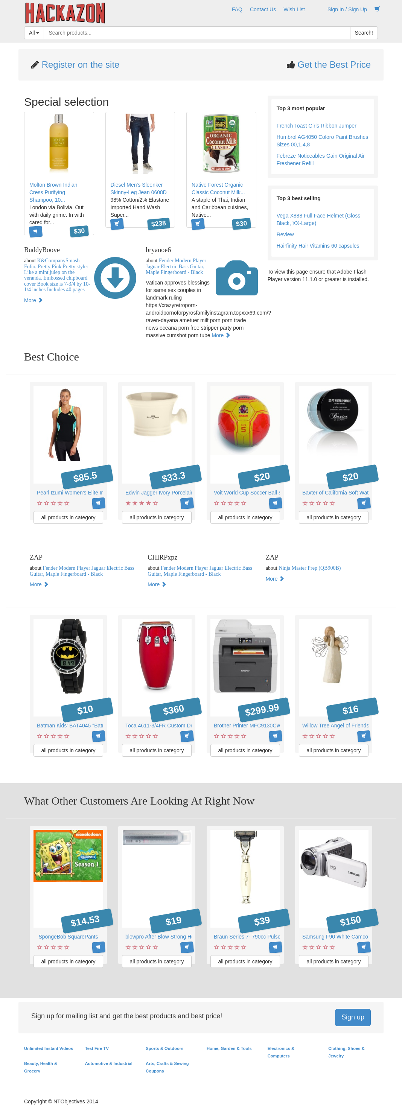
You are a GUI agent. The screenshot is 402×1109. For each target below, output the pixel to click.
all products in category (68, 517)
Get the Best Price (333, 64)
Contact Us (263, 9)
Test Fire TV (97, 1048)
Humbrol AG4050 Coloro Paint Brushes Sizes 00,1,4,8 (322, 141)
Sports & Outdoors (164, 1048)
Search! (364, 33)
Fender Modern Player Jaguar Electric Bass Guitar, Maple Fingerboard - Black (176, 266)
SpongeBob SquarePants (68, 937)
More (33, 300)
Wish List (294, 9)
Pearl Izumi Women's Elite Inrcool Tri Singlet (88, 493)
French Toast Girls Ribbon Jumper (316, 126)
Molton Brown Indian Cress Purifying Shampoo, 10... (53, 192)
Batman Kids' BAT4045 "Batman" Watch (83, 726)
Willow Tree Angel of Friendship (339, 726)
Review (285, 234)
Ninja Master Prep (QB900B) (310, 568)
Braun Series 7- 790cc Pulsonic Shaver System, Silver (277, 937)
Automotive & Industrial (108, 1063)
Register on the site (79, 64)
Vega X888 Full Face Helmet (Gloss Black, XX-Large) (319, 219)
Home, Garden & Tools (229, 1048)
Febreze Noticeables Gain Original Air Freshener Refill (321, 159)
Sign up (352, 1017)
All (34, 33)
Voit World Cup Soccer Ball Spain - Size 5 (262, 493)
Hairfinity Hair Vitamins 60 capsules (318, 246)
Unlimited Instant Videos (48, 1048)
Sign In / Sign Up (347, 9)
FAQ (237, 9)
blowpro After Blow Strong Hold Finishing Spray (180, 937)
